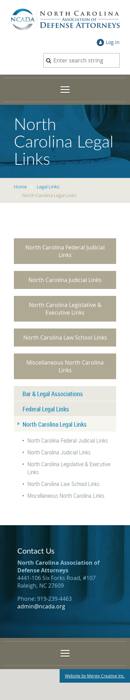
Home (20, 186)
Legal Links (48, 186)
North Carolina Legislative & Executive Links (65, 308)
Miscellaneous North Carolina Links (65, 366)
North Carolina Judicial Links (65, 280)
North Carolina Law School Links (65, 337)
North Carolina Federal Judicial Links (65, 251)
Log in (113, 42)
